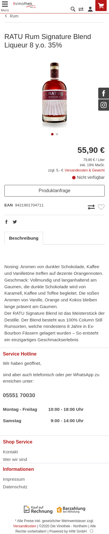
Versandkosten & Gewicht (85, 170)
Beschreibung (23, 238)
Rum (11, 16)
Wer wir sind (15, 459)
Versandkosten (24, 526)
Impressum (14, 479)
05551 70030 (19, 395)
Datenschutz (15, 486)
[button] (52, 134)
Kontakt (10, 451)
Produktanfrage (54, 190)
